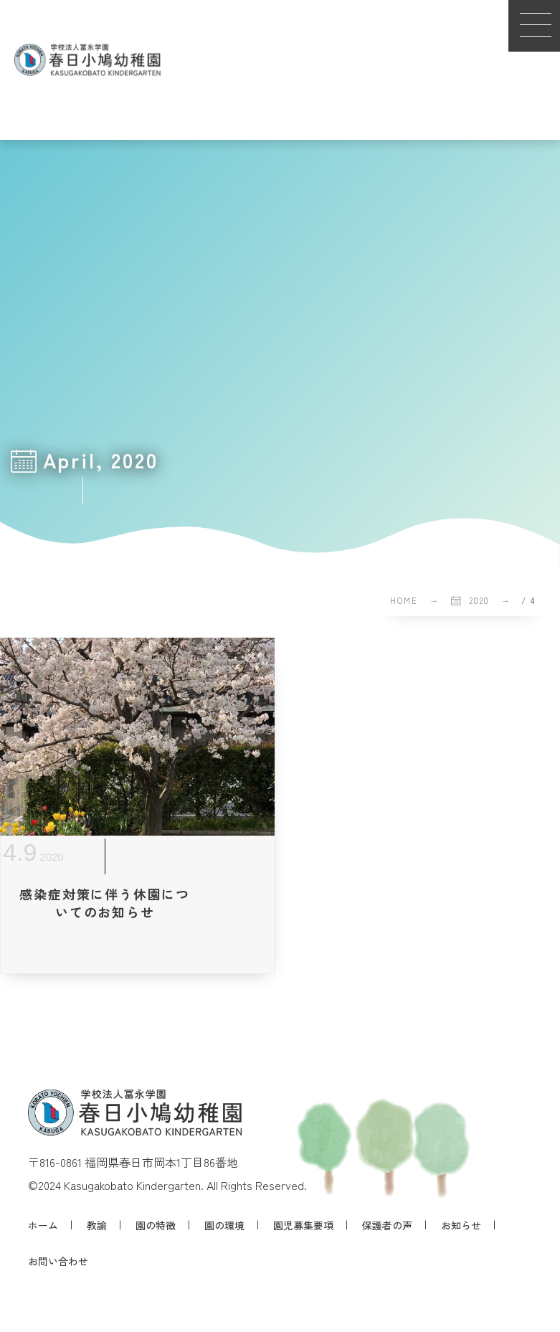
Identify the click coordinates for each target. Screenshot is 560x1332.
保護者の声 (387, 1225)
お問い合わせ (58, 1261)
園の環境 (224, 1225)
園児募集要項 (303, 1225)
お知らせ (461, 1225)
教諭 (97, 1225)
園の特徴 (156, 1225)
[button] (534, 26)
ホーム (43, 1225)
